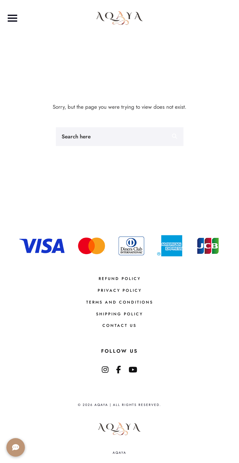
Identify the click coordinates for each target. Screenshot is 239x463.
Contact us (119, 325)
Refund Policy (120, 279)
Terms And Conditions (119, 302)
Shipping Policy (119, 314)
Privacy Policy (120, 290)
